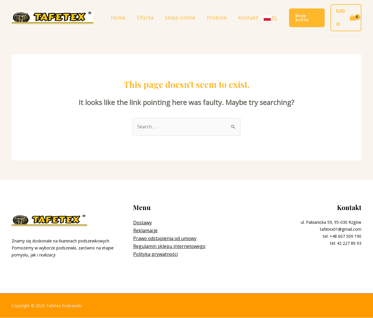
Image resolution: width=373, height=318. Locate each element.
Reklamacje (145, 231)
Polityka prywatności (155, 254)
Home (117, 17)
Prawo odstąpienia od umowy (165, 238)
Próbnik (214, 17)
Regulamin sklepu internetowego (169, 246)
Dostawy (142, 223)
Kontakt (244, 17)
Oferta (144, 17)
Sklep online (178, 17)
